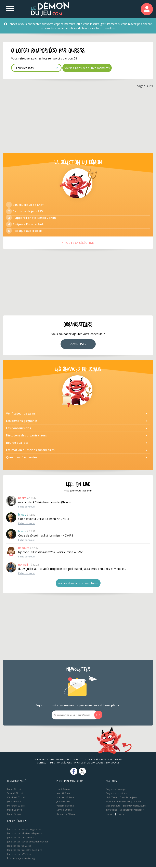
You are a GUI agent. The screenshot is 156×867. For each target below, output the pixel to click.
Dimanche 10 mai (65, 813)
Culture (137, 801)
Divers (120, 813)
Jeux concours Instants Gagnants (24, 833)
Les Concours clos (18, 428)
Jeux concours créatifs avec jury (24, 849)
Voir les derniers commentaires (78, 583)
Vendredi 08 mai (65, 805)
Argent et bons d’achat (118, 801)
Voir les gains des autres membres (87, 68)
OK (98, 715)
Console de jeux (128, 797)
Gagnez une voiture (116, 793)
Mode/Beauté (113, 805)
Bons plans (112, 762)
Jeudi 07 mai (63, 801)
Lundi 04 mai (14, 788)
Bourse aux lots (17, 443)
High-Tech (111, 797)
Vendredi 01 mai (16, 797)
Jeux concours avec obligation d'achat (27, 841)
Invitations (111, 809)
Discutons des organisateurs (26, 435)
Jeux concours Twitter (19, 854)
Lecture (110, 813)
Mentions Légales (61, 762)
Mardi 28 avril (14, 809)
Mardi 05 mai (63, 793)
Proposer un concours (88, 762)
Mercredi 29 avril (16, 805)
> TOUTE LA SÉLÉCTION (78, 243)
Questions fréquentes (21, 457)
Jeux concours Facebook (20, 837)
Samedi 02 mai (15, 793)
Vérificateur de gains (21, 413)
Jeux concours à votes (19, 845)
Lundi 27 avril (14, 813)
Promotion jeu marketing (21, 858)
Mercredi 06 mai (65, 797)
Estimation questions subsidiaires (30, 450)
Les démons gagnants (21, 421)
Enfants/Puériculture (134, 805)
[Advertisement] (78, 119)
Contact (42, 762)
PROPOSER (78, 344)
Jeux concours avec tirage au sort (25, 829)
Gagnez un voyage (116, 788)
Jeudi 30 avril (14, 801)
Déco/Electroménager (131, 809)
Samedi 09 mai (64, 809)
